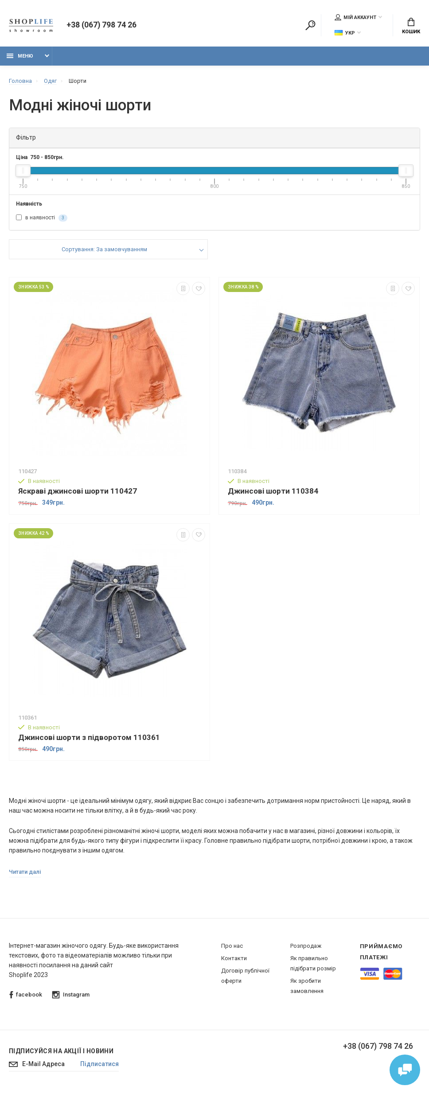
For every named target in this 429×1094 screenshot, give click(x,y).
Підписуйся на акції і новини (61, 1051)
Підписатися (100, 1064)
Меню (20, 56)
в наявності (41, 218)
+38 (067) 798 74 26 (101, 25)
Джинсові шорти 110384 (273, 491)
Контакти (234, 958)
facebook (25, 995)
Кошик (411, 26)
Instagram (71, 995)
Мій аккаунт (355, 17)
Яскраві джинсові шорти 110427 (77, 491)
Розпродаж (305, 946)
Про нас (232, 946)
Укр (345, 33)
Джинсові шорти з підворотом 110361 (89, 737)
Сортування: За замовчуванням (104, 249)
